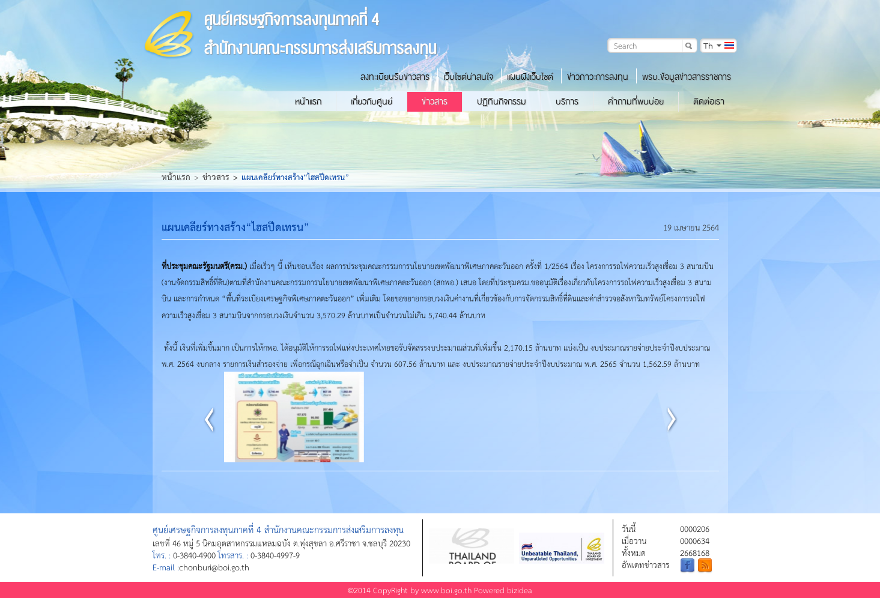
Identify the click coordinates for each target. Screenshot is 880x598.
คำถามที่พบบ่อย (636, 101)
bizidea (519, 590)
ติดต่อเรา (708, 101)
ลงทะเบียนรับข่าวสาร (394, 76)
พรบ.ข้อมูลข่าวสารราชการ (686, 76)
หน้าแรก (308, 101)
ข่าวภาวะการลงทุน (597, 76)
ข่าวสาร (435, 101)
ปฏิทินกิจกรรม (501, 101)
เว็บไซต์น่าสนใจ (468, 76)
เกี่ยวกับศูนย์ (371, 101)
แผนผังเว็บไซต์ (530, 76)
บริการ (567, 101)
